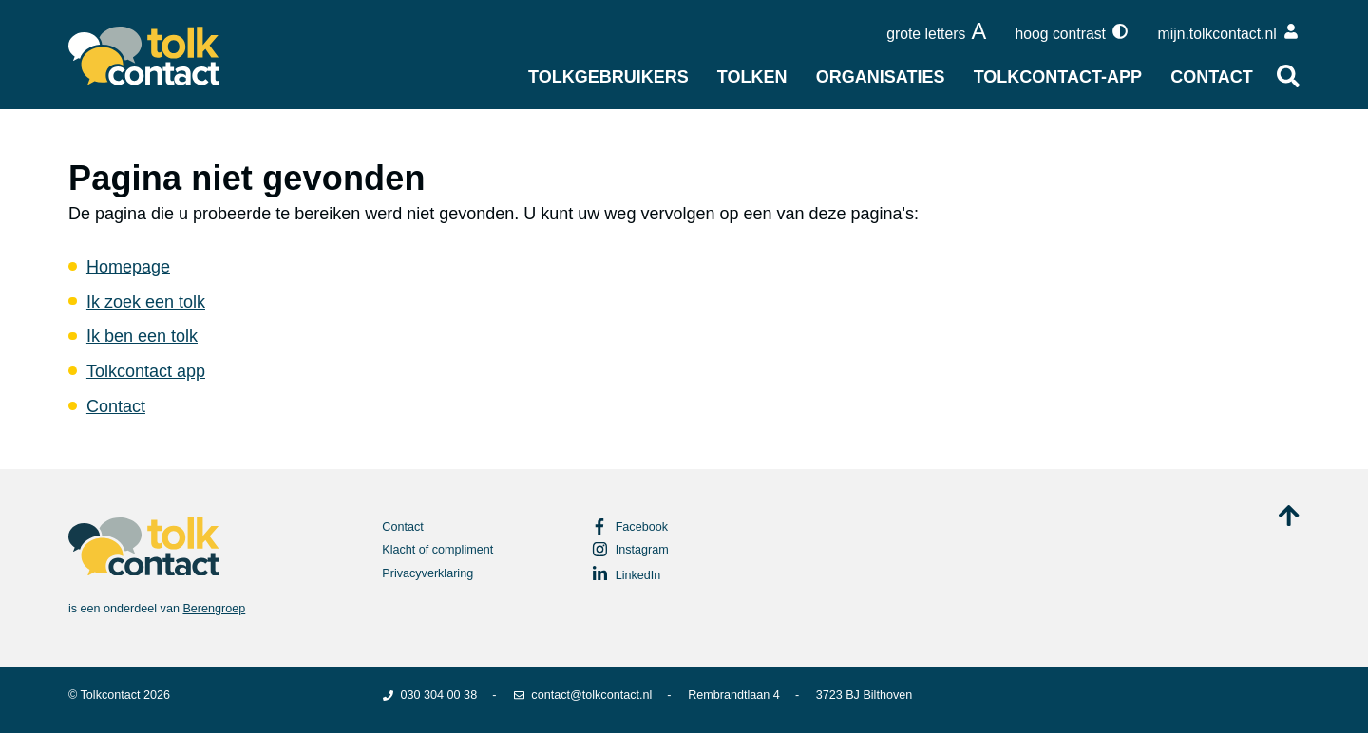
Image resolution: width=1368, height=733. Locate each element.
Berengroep (213, 608)
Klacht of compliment (437, 549)
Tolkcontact (111, 695)
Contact (1211, 76)
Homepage (128, 266)
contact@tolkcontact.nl (582, 695)
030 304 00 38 (429, 695)
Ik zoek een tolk (145, 301)
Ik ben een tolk (142, 336)
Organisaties (880, 76)
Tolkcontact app (145, 371)
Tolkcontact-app (1058, 76)
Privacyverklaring (427, 573)
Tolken (752, 76)
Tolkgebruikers (608, 76)
